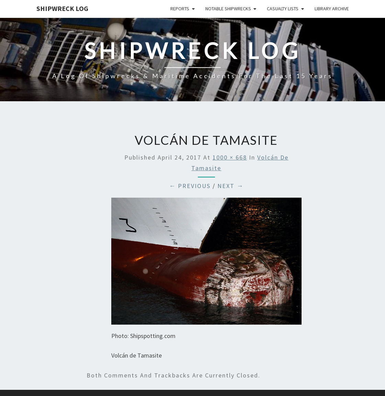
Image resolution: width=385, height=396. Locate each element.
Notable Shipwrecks (228, 8)
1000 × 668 (230, 157)
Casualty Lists (282, 8)
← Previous (190, 186)
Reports (179, 8)
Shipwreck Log (62, 8)
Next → (230, 186)
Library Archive (332, 8)
